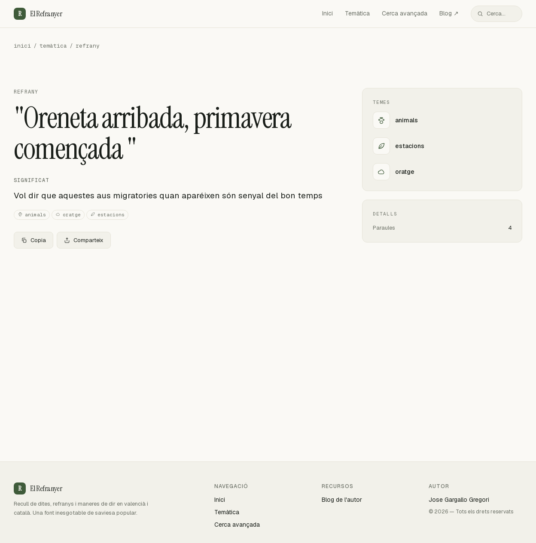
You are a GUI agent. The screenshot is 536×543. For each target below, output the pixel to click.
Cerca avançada (404, 13)
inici (22, 45)
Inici (327, 13)
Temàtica (357, 13)
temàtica (53, 45)
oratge (68, 215)
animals (32, 215)
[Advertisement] (174, 319)
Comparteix (84, 240)
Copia (33, 240)
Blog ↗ (449, 13)
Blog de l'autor (342, 500)
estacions (107, 215)
